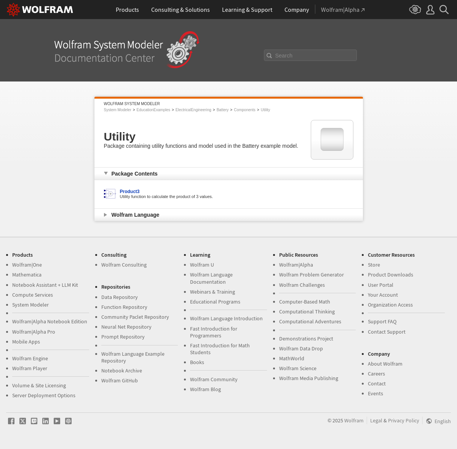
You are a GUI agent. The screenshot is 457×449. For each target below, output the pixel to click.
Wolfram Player (29, 368)
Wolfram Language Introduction (226, 318)
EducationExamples (153, 110)
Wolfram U (202, 264)
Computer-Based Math (304, 301)
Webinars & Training (212, 291)
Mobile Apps (26, 341)
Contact (377, 383)
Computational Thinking (307, 311)
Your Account (383, 294)
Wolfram (354, 420)
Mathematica (27, 274)
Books (197, 362)
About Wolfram (385, 363)
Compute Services (32, 294)
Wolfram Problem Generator (311, 274)
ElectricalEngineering (193, 110)
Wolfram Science (297, 368)
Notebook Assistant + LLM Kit (45, 284)
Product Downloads (390, 274)
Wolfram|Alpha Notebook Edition (49, 321)
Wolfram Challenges (302, 284)
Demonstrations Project (306, 338)
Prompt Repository (123, 336)
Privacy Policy (403, 420)
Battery (223, 110)
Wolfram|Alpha (296, 264)
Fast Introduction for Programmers (213, 332)
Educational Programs (215, 301)
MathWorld (291, 358)
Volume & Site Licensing (39, 385)
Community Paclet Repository (135, 316)
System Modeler (117, 110)
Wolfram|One (27, 264)
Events (375, 393)
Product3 (130, 191)
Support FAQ (382, 321)
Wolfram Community (214, 379)
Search (284, 56)
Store (374, 264)
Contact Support (387, 331)
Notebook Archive (121, 370)
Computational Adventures (310, 321)
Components (245, 110)
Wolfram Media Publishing (308, 378)
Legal (376, 420)
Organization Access (390, 304)
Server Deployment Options (43, 395)
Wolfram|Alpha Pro (33, 331)
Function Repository (124, 307)
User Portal (380, 284)
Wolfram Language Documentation (211, 278)
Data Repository (119, 297)
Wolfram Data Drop (301, 348)
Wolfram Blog (205, 389)
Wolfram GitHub (119, 380)
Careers (376, 373)
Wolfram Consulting (124, 264)
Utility (265, 110)
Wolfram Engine (30, 358)
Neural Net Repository (126, 326)
